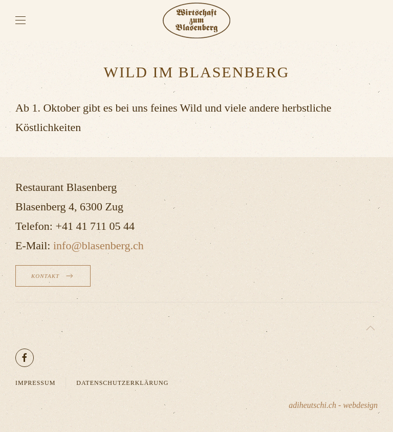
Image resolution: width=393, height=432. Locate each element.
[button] (20, 20)
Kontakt (53, 276)
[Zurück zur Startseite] (196, 20)
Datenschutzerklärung (122, 382)
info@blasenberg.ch (98, 245)
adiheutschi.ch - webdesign (333, 405)
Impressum (35, 382)
